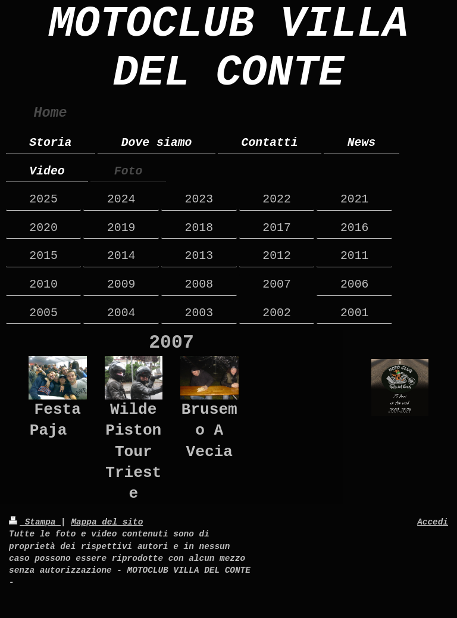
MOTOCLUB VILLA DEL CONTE (229, 49)
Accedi (432, 522)
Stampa (35, 522)
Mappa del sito (107, 522)
